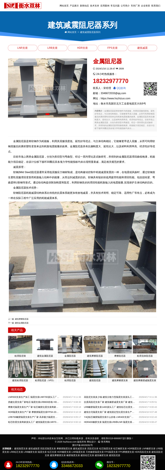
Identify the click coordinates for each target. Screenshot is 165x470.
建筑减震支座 (80, 448)
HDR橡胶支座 (64, 452)
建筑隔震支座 (21, 448)
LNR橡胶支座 (148, 448)
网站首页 (64, 5)
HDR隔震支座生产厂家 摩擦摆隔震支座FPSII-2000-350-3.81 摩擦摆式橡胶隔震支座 (33, 412)
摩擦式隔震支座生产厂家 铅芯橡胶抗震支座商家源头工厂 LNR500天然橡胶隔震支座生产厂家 (33, 407)
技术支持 (94, 5)
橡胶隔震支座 (73, 455)
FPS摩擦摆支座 (126, 452)
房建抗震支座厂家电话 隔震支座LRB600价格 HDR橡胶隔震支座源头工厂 (33, 402)
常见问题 (115, 5)
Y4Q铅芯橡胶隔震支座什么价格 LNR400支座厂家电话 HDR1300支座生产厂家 (109, 417)
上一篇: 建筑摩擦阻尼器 (18, 319)
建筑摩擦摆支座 (58, 455)
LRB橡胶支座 (30, 452)
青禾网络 (104, 441)
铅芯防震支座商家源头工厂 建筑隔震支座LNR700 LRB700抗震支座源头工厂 (33, 422)
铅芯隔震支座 (106, 448)
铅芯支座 (51, 452)
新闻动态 (84, 5)
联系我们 (155, 5)
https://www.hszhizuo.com (115, 98)
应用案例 (104, 5)
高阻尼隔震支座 (48, 448)
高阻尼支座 (92, 448)
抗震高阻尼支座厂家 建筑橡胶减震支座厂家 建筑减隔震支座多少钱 (109, 402)
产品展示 (74, 5)
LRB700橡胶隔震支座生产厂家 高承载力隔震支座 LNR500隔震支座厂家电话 (33, 417)
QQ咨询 (119, 88)
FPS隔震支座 (111, 452)
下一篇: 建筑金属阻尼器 (18, 323)
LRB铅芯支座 (16, 452)
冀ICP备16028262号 (82, 445)
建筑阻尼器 (114, 455)
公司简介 (125, 5)
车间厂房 (135, 5)
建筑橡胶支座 (101, 455)
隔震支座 (42, 452)
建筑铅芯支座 (87, 455)
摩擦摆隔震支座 (64, 448)
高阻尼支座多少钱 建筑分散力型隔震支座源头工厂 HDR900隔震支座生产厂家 (109, 397)
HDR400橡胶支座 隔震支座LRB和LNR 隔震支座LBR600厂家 (109, 422)
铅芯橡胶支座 (120, 448)
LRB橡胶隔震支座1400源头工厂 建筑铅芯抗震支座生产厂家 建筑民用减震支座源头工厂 (109, 407)
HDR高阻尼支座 (143, 452)
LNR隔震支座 (78, 452)
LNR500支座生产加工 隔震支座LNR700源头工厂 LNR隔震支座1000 (33, 397)
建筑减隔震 (34, 448)
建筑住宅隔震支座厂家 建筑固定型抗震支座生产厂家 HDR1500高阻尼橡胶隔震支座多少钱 (109, 412)
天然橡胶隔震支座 (95, 452)
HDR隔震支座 (134, 448)
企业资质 (145, 5)
